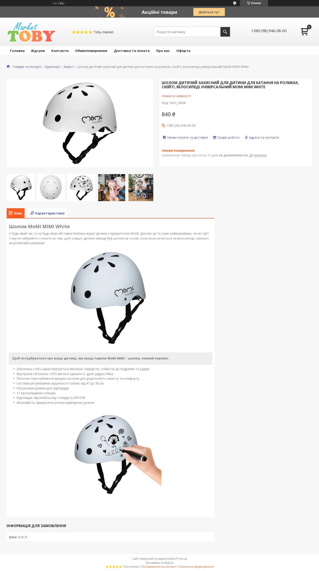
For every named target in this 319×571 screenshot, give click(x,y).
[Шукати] (225, 32)
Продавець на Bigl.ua (159, 563)
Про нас (163, 50)
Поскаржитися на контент (159, 567)
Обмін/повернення (91, 50)
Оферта (183, 50)
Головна (17, 50)
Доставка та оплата (132, 50)
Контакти (59, 50)
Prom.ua (181, 559)
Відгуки (38, 50)
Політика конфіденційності (196, 567)
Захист (69, 67)
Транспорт (52, 67)
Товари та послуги (27, 67)
